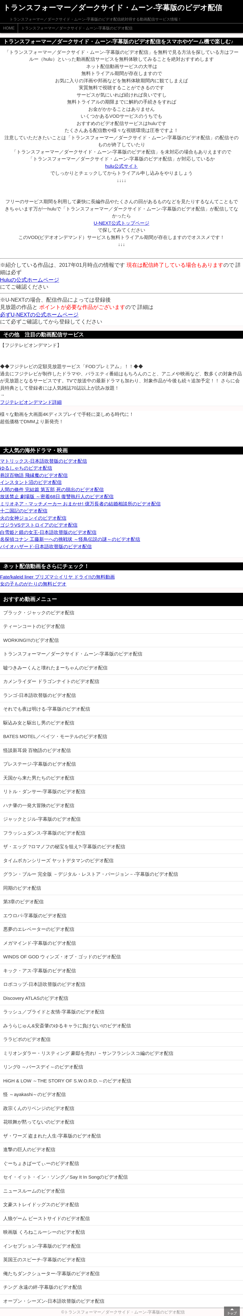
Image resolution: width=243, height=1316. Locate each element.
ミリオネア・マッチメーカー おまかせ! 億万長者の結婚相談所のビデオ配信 (80, 503)
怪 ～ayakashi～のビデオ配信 (34, 1094)
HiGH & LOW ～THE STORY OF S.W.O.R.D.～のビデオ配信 (67, 1080)
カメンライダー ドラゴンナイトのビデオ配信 (51, 681)
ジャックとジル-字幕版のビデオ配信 (42, 819)
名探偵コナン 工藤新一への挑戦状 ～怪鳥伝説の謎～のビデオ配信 (70, 539)
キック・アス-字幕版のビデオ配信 (39, 970)
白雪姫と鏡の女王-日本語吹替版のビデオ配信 (48, 532)
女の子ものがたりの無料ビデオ (33, 583)
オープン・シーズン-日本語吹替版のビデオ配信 (53, 1301)
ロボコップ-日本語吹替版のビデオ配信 (44, 984)
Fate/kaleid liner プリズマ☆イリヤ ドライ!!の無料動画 (57, 577)
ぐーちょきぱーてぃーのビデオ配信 (41, 1163)
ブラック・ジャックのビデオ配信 (38, 612)
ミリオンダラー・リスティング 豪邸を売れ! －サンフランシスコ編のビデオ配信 (88, 1053)
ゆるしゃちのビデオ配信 (26, 468)
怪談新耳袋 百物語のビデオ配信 (37, 750)
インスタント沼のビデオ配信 (31, 482)
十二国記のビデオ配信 (23, 510)
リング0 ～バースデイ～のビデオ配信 (43, 1066)
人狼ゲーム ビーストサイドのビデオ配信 (46, 1218)
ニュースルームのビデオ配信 (34, 1191)
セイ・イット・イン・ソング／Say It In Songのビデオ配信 (65, 1177)
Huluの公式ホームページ (29, 280)
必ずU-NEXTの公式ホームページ (39, 314)
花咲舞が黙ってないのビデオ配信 (38, 1122)
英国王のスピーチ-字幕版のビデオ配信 (44, 1259)
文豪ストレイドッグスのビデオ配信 (41, 1204)
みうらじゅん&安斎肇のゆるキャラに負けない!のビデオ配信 (67, 1025)
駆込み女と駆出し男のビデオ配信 (38, 722)
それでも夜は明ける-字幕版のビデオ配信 (46, 708)
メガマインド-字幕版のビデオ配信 (39, 943)
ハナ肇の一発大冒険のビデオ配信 (38, 805)
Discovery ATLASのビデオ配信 (35, 998)
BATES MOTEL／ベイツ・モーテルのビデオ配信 (55, 736)
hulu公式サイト (121, 166)
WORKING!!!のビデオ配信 (31, 640)
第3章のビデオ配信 (23, 901)
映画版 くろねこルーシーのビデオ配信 (44, 1232)
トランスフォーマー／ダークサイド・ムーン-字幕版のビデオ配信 (77, 28)
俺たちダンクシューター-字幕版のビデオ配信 (51, 1273)
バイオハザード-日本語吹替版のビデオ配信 (46, 546)
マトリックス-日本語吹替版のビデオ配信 (43, 461)
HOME (9, 28)
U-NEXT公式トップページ (121, 223)
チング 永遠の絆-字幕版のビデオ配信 (42, 1287)
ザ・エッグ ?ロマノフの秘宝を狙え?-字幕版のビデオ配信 (64, 846)
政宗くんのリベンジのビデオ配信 (38, 1108)
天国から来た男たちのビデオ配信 (38, 777)
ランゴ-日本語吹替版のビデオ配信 (39, 695)
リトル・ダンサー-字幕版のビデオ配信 (44, 791)
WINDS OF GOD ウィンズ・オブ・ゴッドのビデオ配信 (62, 956)
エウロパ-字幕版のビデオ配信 (34, 915)
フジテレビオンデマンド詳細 (31, 402)
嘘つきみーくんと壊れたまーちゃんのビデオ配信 (55, 667)
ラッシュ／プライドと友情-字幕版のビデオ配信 (53, 1011)
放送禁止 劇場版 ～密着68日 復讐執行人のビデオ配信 (57, 496)
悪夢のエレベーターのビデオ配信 (38, 929)
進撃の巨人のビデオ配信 (29, 1149)
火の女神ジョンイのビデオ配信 (33, 518)
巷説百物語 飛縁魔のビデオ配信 (34, 475)
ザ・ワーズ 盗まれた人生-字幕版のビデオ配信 (52, 1135)
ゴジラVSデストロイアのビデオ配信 (39, 525)
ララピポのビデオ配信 (27, 1039)
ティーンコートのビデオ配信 (34, 626)
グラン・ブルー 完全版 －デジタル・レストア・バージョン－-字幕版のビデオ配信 (90, 874)
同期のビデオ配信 (22, 888)
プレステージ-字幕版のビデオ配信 (39, 764)
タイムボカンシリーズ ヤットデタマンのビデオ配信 (58, 860)
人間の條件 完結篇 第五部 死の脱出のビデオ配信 (52, 489)
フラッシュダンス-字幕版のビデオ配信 (44, 833)
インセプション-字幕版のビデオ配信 (42, 1246)
